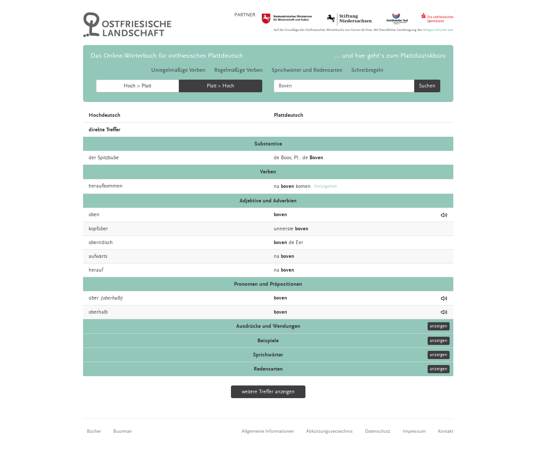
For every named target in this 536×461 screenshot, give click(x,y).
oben (94, 215)
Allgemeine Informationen (268, 431)
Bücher (94, 431)
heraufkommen (106, 186)
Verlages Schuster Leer (438, 30)
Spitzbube (108, 158)
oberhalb (98, 312)
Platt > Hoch (220, 86)
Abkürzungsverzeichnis (329, 431)
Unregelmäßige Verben (178, 70)
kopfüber (98, 229)
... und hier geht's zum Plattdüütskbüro (390, 56)
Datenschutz (377, 431)
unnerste (284, 229)
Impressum (414, 431)
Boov (286, 158)
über (94, 298)
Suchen (427, 86)
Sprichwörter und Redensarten (307, 70)
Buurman (122, 431)
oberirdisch (101, 243)
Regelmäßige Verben (238, 70)
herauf (96, 270)
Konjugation (325, 186)
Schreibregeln (367, 70)
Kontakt (445, 431)
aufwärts (98, 256)
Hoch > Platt (137, 86)
